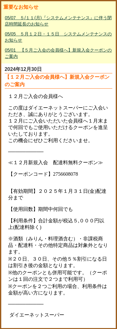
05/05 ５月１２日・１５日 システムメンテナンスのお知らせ (58, 37)
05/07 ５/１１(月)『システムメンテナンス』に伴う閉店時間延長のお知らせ (58, 20)
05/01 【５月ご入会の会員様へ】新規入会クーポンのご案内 (58, 53)
